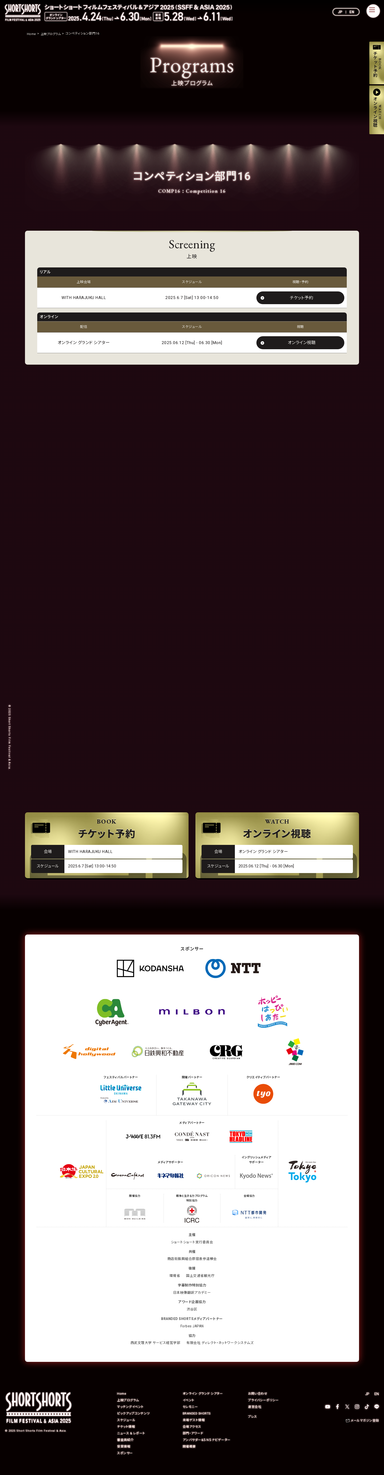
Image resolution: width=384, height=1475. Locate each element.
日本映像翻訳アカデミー (192, 1300)
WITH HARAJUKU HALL (83, 298)
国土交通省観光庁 (200, 1283)
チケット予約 (301, 297)
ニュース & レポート (131, 1441)
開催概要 (189, 1454)
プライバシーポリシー (263, 1408)
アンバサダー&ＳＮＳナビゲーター (207, 1448)
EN (351, 12)
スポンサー (125, 1461)
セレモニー (190, 1414)
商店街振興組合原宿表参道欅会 (192, 1267)
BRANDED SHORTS (197, 1421)
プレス (252, 1424)
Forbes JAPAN (192, 1334)
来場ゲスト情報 (194, 1428)
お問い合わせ (257, 1401)
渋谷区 (192, 1317)
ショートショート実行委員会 (192, 1250)
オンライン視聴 (301, 343)
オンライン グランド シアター (203, 1401)
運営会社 (254, 1414)
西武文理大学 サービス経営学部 (155, 1351)
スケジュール (126, 1428)
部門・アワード (193, 1441)
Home (121, 1401)
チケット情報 (126, 1434)
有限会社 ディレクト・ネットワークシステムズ (219, 1351)
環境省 (174, 1283)
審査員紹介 (125, 1448)
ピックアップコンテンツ (133, 1421)
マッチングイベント (130, 1414)
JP (340, 12)
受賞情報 (123, 1454)
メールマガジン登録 (365, 1428)
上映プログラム (128, 1408)
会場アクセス (192, 1434)
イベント (188, 1408)
